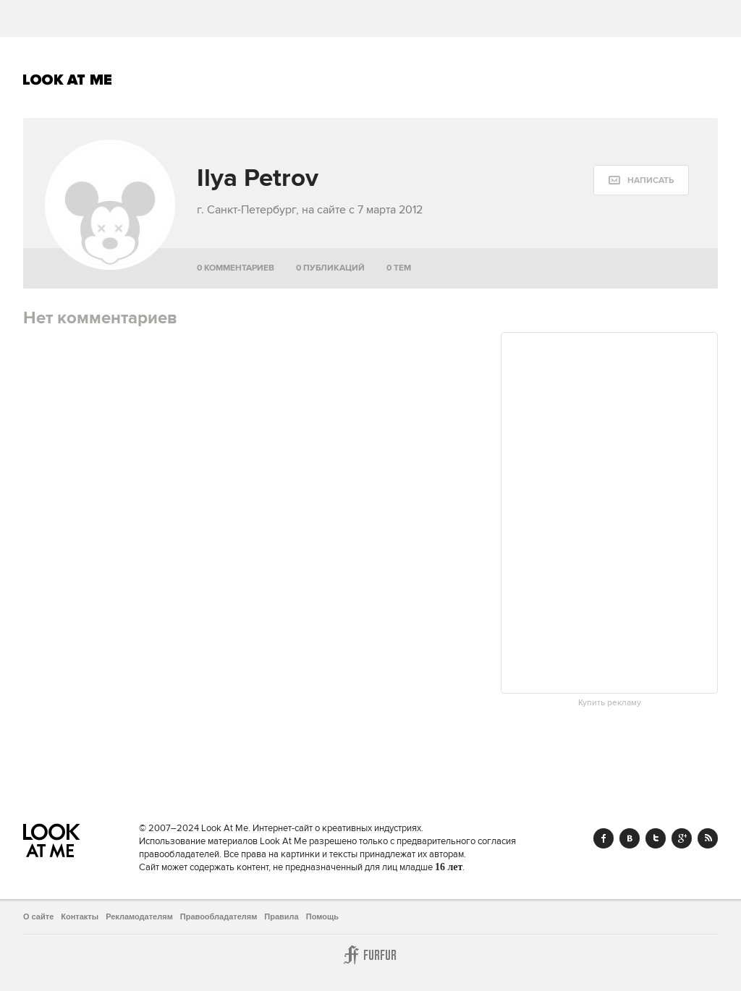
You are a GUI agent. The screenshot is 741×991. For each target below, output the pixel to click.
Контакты (79, 916)
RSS (708, 838)
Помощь (322, 916)
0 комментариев (235, 268)
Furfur (370, 954)
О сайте (38, 916)
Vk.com (629, 838)
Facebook (603, 838)
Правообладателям (219, 916)
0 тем (398, 268)
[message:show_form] (641, 180)
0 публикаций (330, 268)
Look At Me (67, 79)
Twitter (655, 838)
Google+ (682, 838)
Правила (281, 916)
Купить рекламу (609, 703)
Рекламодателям (139, 916)
